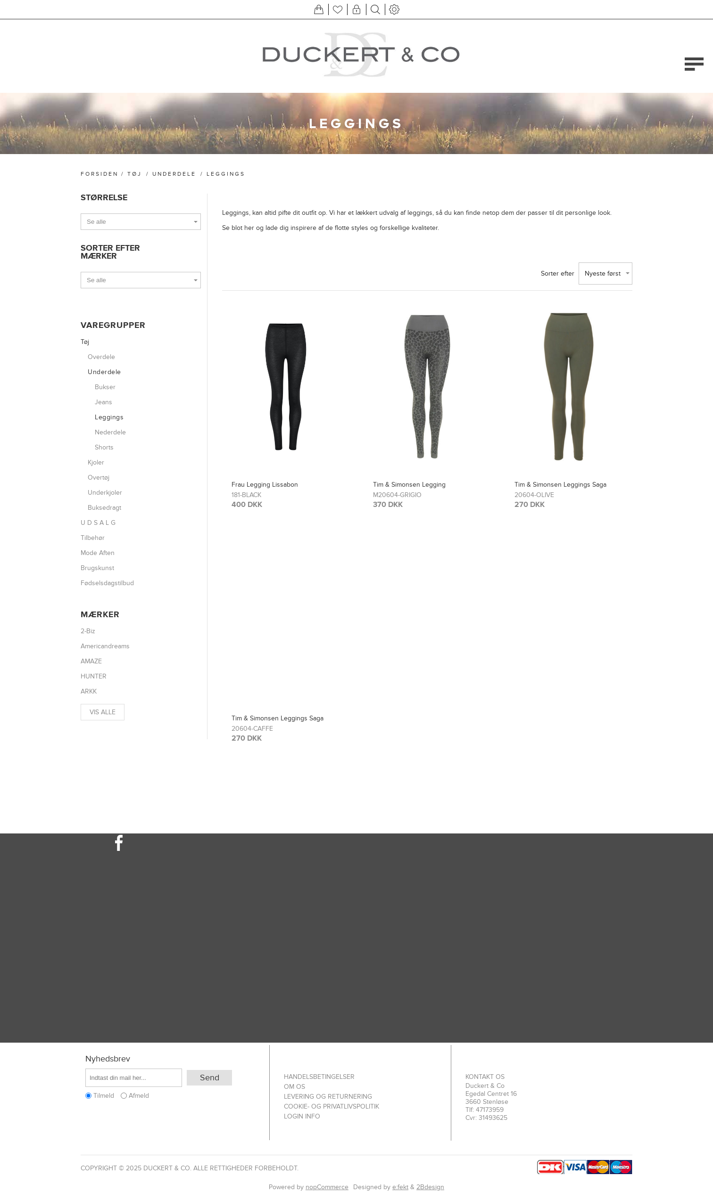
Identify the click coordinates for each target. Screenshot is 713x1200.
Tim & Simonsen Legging (409, 485)
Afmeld (139, 1096)
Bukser (105, 387)
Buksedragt (104, 508)
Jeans (103, 402)
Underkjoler (105, 493)
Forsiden (99, 174)
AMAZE (91, 661)
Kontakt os (485, 1077)
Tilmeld (103, 1096)
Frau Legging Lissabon (265, 485)
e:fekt (400, 1187)
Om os (294, 1087)
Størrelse (104, 198)
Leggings (109, 417)
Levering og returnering (328, 1097)
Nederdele (110, 432)
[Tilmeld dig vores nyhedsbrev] (133, 1078)
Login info (302, 1116)
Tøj (134, 174)
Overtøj (98, 477)
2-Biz (88, 631)
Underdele (174, 174)
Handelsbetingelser (319, 1077)
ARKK (89, 691)
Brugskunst (97, 568)
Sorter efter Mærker (110, 252)
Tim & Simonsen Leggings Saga (560, 485)
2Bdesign (430, 1187)
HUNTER (94, 676)
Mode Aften (98, 553)
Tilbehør (93, 538)
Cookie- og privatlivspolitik (331, 1106)
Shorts (104, 447)
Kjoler (96, 462)
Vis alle (103, 712)
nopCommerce (327, 1187)
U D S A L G (98, 523)
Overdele (101, 357)
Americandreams (105, 646)
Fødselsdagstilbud (107, 583)
